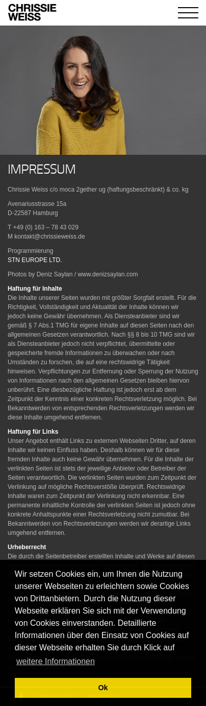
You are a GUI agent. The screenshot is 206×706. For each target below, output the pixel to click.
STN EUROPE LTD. (35, 260)
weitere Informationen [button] (55, 661)
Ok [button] (103, 688)
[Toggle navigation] (188, 13)
